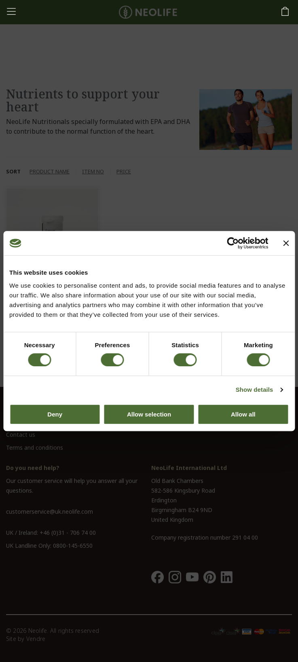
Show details (254, 389)
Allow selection (149, 414)
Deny (54, 414)
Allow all (243, 414)
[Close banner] (286, 243)
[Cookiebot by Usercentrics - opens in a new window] (232, 243)
